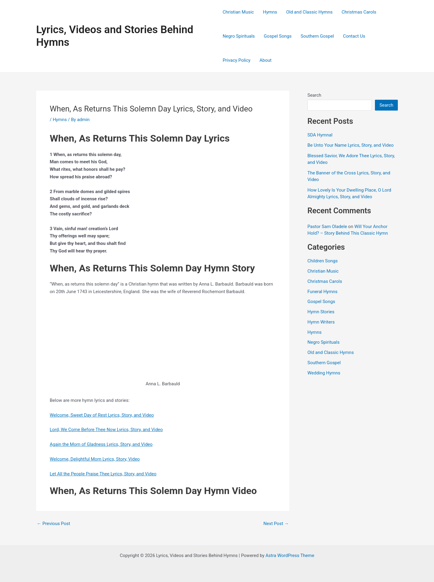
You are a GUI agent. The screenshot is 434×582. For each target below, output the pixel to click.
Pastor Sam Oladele (327, 226)
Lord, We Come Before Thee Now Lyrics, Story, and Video (106, 429)
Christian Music (238, 12)
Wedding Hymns (323, 373)
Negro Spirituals (239, 36)
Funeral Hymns (322, 291)
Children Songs (322, 261)
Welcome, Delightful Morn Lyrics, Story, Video (95, 459)
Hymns (270, 12)
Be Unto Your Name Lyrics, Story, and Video (350, 145)
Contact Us (354, 36)
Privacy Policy (236, 60)
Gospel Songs (277, 36)
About (265, 60)
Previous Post (53, 523)
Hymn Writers (321, 322)
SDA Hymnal (319, 135)
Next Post (276, 523)
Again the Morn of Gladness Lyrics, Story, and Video (101, 444)
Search (314, 95)
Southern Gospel (317, 36)
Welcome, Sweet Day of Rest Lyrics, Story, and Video (102, 415)
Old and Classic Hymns (309, 12)
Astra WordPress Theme (290, 555)
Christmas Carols (358, 12)
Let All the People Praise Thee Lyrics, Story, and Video (103, 474)
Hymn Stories (321, 311)
